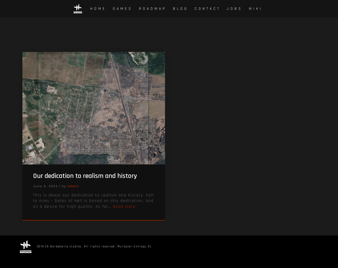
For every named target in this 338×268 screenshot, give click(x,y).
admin (73, 190)
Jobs (234, 8)
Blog (180, 8)
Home (98, 8)
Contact (207, 8)
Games (123, 8)
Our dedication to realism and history (85, 179)
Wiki (255, 8)
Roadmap (153, 8)
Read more (124, 210)
